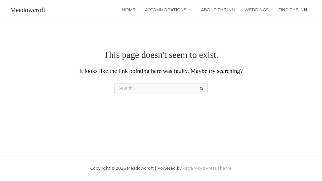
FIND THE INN (293, 10)
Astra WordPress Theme (207, 168)
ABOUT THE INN (222, 10)
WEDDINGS (259, 10)
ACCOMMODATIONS (173, 10)
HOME (135, 10)
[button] (194, 10)
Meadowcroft (27, 10)
